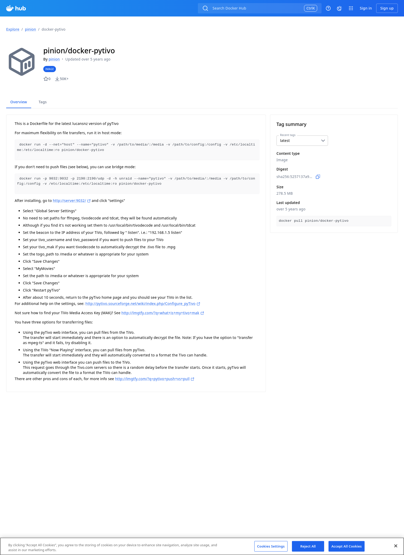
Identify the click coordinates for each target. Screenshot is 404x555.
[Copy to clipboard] (318, 176)
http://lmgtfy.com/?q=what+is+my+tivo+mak (162, 312)
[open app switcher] (351, 8)
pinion (30, 29)
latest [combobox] (285, 140)
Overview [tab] (18, 101)
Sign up (387, 8)
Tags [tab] (43, 101)
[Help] (328, 8)
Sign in (366, 8)
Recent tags (288, 135)
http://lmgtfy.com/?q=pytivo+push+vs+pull (154, 377)
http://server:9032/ (72, 199)
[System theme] (339, 8)
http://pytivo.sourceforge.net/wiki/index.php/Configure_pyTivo (142, 302)
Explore (12, 29)
